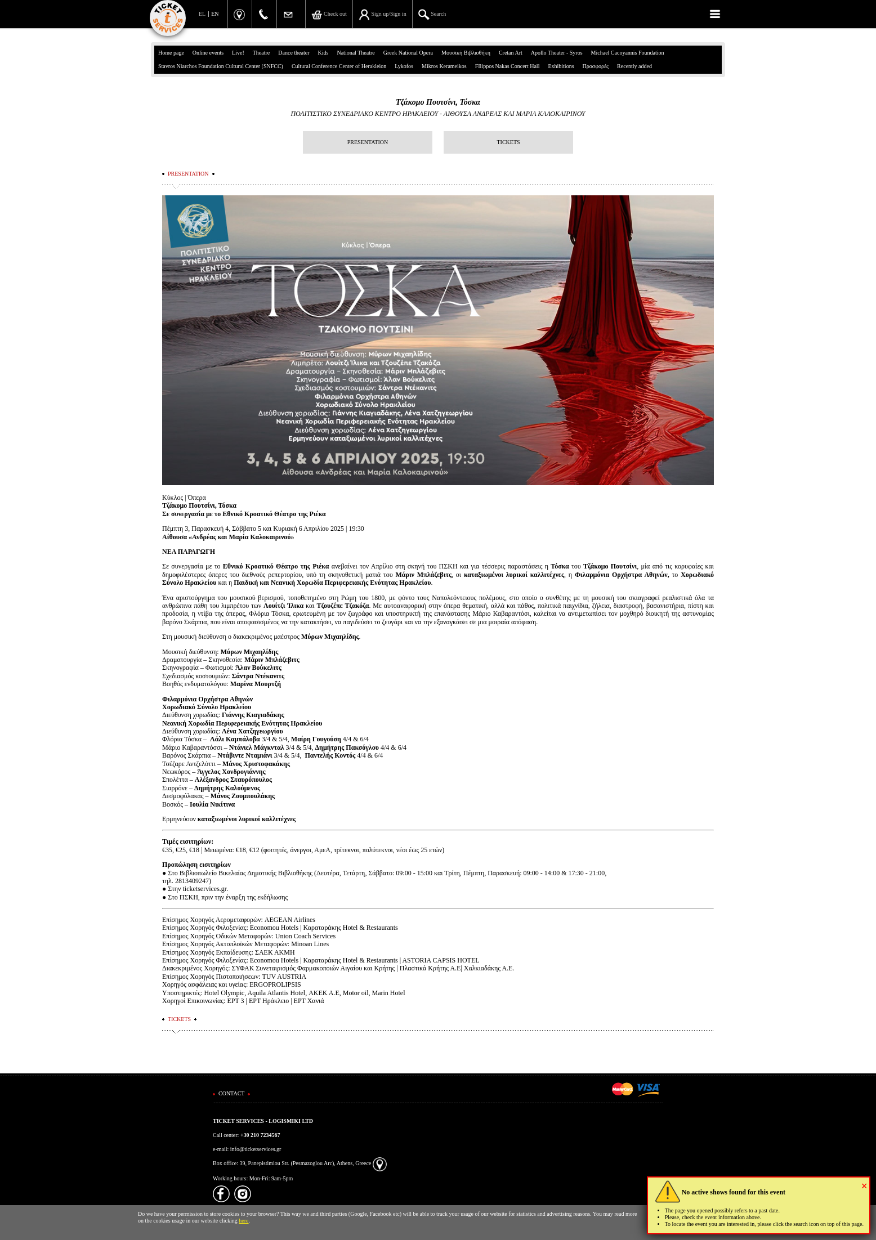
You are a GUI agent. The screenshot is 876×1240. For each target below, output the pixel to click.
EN (214, 14)
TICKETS (508, 142)
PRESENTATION (367, 142)
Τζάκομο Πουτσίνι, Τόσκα (438, 102)
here (243, 1220)
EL (202, 14)
